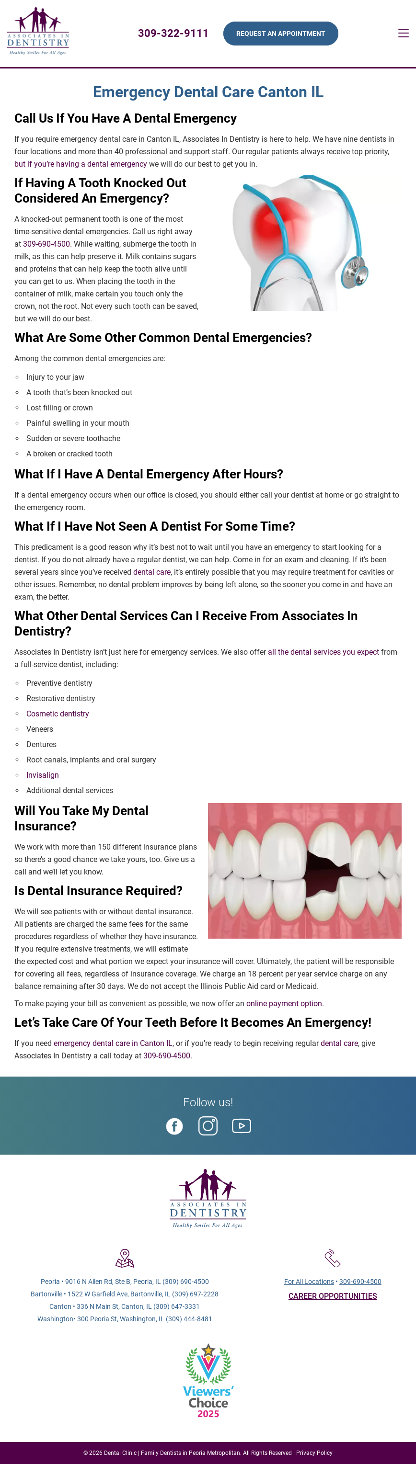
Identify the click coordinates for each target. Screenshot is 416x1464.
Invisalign (42, 775)
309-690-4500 (46, 244)
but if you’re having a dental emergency (80, 164)
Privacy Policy (314, 1453)
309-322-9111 (173, 33)
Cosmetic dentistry (57, 713)
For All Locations (309, 1281)
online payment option (284, 1003)
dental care (152, 572)
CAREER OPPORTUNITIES (333, 1296)
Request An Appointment (280, 33)
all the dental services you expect (323, 652)
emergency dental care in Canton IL (113, 1043)
